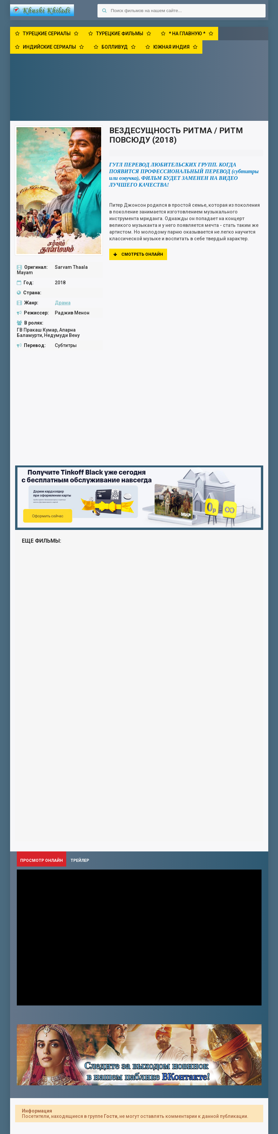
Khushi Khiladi (42, 10)
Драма (63, 302)
